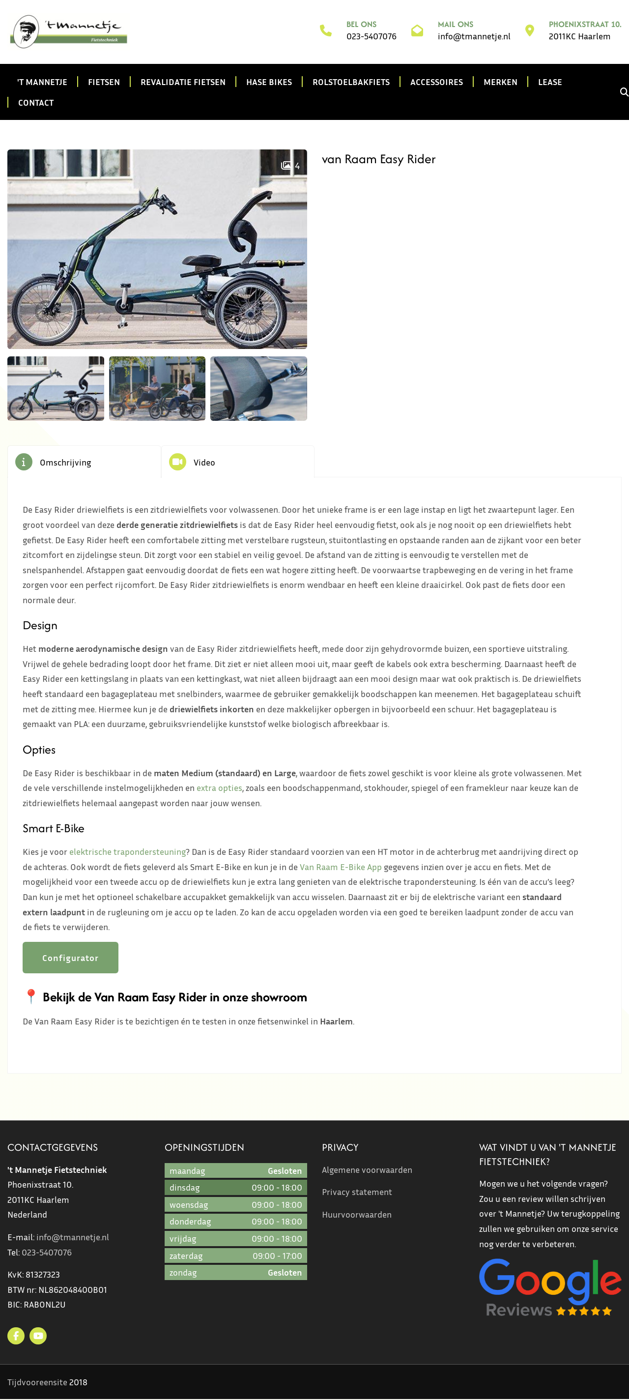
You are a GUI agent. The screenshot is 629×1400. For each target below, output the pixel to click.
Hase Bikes (269, 81)
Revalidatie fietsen (183, 81)
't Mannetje (42, 81)
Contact (36, 102)
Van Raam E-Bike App (341, 867)
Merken (500, 81)
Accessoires (436, 81)
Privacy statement (357, 1192)
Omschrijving (65, 462)
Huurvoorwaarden (357, 1214)
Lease (550, 81)
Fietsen (104, 81)
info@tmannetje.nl (474, 36)
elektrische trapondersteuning (127, 852)
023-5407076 (371, 36)
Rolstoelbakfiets (351, 81)
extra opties (219, 788)
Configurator (70, 958)
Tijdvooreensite (37, 1382)
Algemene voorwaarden (367, 1170)
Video (204, 462)
